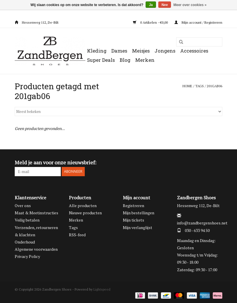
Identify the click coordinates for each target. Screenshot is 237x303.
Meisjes (141, 50)
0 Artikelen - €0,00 (151, 22)
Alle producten (83, 205)
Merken (145, 60)
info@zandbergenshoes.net (202, 223)
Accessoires (194, 50)
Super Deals (101, 60)
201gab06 (214, 86)
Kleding (96, 50)
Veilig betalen (27, 220)
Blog (125, 60)
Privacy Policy (27, 256)
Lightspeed (101, 289)
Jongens (165, 50)
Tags (199, 86)
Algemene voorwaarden (36, 249)
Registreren (133, 205)
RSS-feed (77, 234)
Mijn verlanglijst (137, 227)
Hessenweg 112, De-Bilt (37, 22)
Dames (119, 50)
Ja (151, 5)
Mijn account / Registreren (198, 22)
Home (187, 86)
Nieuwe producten (85, 212)
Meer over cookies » (190, 5)
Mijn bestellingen (138, 212)
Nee (164, 5)
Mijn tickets (133, 220)
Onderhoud (25, 242)
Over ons (23, 205)
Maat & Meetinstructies (36, 212)
